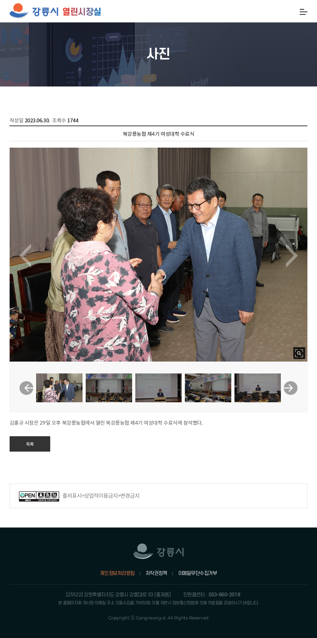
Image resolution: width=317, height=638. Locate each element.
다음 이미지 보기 (292, 255)
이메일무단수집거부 (197, 573)
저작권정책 (156, 573)
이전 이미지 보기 (25, 255)
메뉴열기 (303, 12)
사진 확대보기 (299, 353)
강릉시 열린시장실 (55, 11)
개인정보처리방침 (117, 573)
